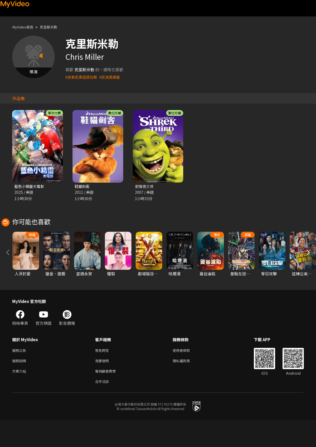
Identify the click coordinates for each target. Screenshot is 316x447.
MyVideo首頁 (24, 27)
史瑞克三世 (145, 186)
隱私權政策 (186, 386)
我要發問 (103, 386)
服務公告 (20, 374)
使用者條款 (186, 374)
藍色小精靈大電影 (30, 186)
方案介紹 (20, 397)
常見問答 (103, 374)
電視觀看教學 (107, 397)
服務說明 (20, 386)
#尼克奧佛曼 (112, 77)
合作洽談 (103, 408)
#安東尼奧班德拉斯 (82, 77)
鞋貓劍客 (83, 186)
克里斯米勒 (53, 27)
